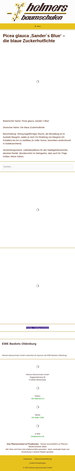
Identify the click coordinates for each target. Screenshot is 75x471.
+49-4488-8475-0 (37, 399)
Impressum (27, 459)
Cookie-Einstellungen (37, 463)
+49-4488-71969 (37, 418)
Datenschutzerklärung (43, 459)
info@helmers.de (37, 436)
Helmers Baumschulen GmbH (40, 468)
